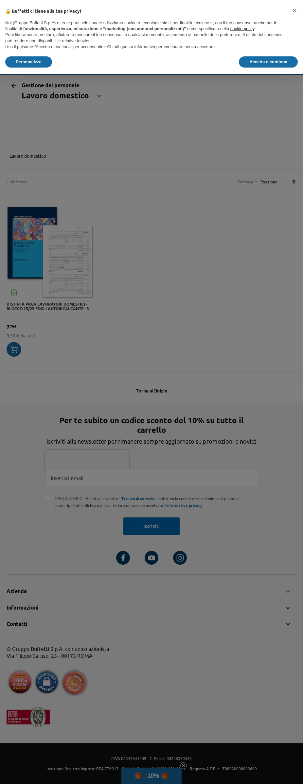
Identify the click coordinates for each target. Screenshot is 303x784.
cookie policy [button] (242, 28)
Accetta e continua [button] (268, 61)
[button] (294, 10)
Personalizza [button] (29, 61)
